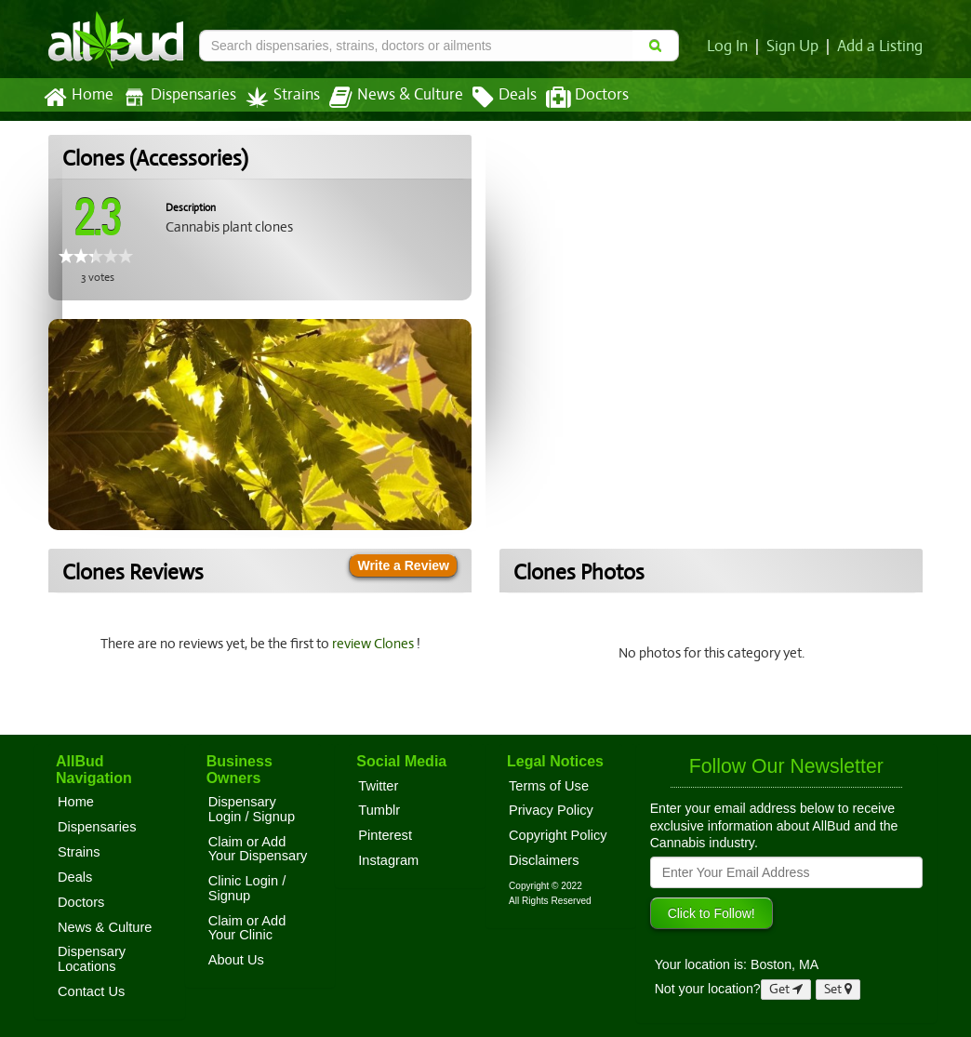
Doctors (571, 98)
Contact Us (91, 991)
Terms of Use (549, 785)
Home (78, 98)
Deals (490, 98)
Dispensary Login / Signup (251, 809)
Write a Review (403, 565)
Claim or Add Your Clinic (247, 928)
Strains (276, 97)
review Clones (376, 643)
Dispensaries (176, 97)
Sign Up (795, 46)
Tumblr (379, 810)
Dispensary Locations (92, 959)
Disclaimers (544, 860)
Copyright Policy (558, 835)
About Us (236, 959)
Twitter (378, 785)
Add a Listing (881, 46)
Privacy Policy (551, 810)
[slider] (96, 255)
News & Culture (386, 98)
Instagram (388, 860)
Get (786, 989)
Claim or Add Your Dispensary (258, 849)
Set (838, 989)
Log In (731, 46)
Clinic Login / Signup (247, 888)
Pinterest (385, 835)
